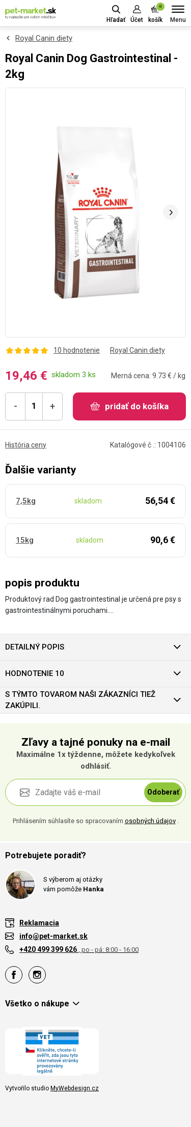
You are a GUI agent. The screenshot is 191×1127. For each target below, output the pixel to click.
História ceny (25, 445)
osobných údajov (150, 821)
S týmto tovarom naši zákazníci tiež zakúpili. (80, 700)
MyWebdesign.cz (74, 1088)
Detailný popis (34, 647)
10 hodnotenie (76, 350)
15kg (25, 540)
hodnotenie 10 (34, 673)
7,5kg (26, 500)
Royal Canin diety (43, 38)
